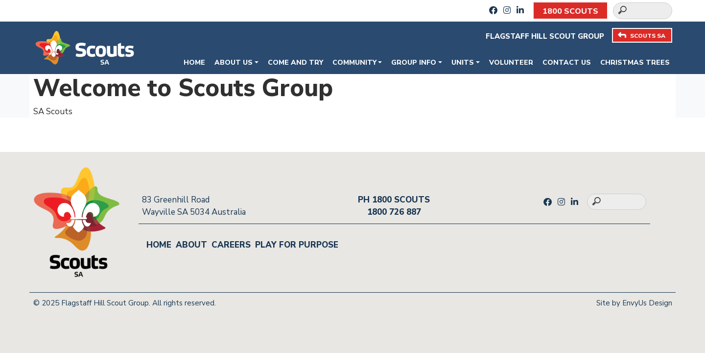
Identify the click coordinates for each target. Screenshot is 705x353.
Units (462, 62)
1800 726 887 (394, 212)
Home (194, 62)
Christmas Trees (635, 62)
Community (354, 62)
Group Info (413, 62)
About (191, 245)
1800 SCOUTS (570, 11)
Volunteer (511, 62)
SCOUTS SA (641, 35)
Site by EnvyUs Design (634, 303)
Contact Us (566, 62)
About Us (233, 62)
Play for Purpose (296, 245)
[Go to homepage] (84, 46)
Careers (231, 245)
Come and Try (295, 62)
